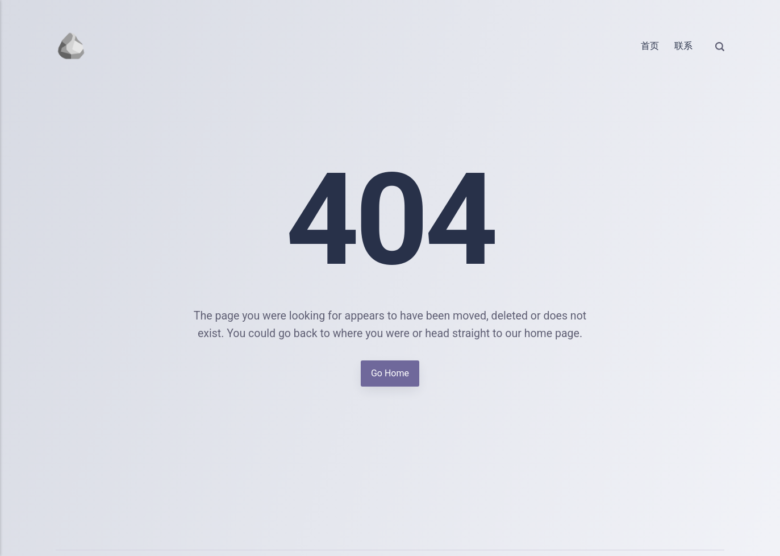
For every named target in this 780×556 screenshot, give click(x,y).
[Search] (719, 46)
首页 (650, 45)
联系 (683, 45)
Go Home (390, 373)
